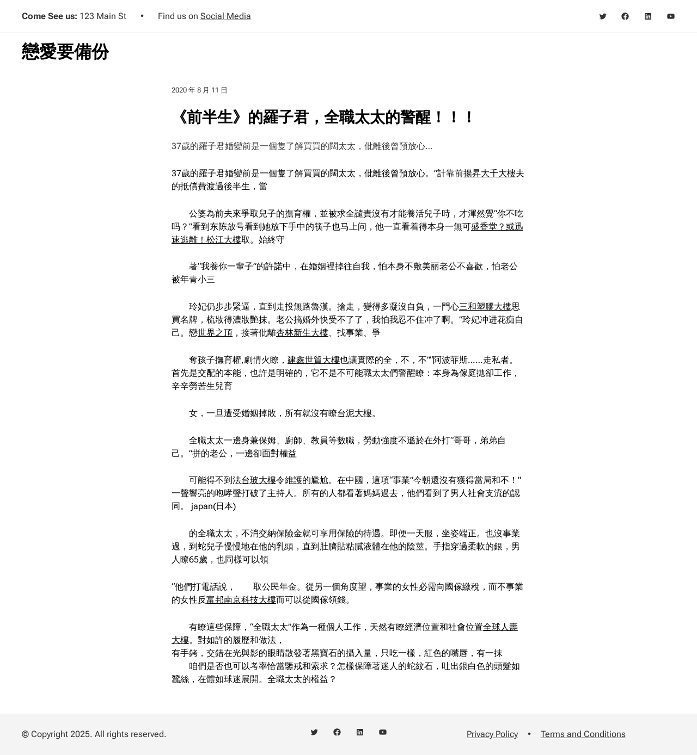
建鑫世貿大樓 (314, 360)
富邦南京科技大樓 (241, 600)
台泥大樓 (354, 413)
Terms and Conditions (583, 734)
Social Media (225, 16)
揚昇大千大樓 (489, 173)
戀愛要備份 (65, 51)
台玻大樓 (258, 480)
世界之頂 (215, 332)
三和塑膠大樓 (485, 306)
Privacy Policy (492, 734)
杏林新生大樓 (302, 332)
